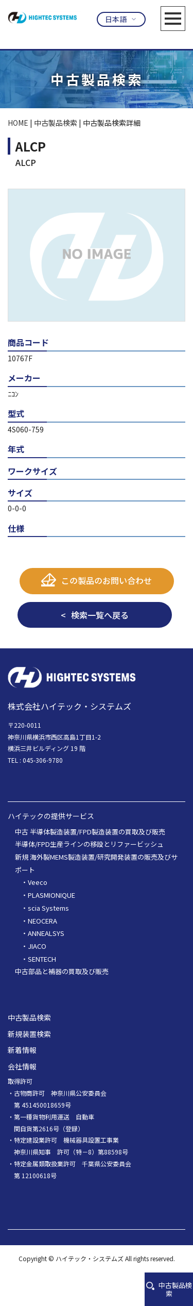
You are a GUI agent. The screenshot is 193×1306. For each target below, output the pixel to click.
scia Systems (48, 908)
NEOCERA (42, 921)
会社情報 (22, 1066)
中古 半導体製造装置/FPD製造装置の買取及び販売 (90, 831)
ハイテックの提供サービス (51, 816)
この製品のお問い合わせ (106, 580)
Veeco (37, 883)
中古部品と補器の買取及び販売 (62, 971)
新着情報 (22, 1050)
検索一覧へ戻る (100, 615)
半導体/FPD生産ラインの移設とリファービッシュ (89, 844)
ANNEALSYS (46, 933)
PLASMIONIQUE (51, 895)
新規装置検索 (29, 1034)
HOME (18, 123)
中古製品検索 (169, 1289)
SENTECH (42, 959)
